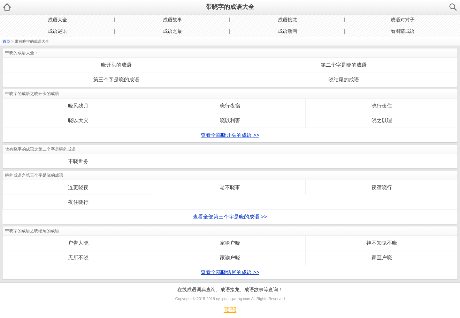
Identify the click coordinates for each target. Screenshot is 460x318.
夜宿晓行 (382, 187)
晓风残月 (78, 105)
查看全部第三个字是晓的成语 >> (230, 216)
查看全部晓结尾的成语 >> (230, 272)
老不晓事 (230, 187)
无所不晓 (78, 257)
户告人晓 (78, 243)
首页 (6, 41)
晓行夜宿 (230, 105)
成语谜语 (57, 31)
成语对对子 (403, 19)
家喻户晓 (230, 243)
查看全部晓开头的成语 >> (230, 135)
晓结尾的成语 (343, 79)
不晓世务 (78, 161)
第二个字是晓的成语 (344, 65)
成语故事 (172, 19)
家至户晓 (382, 257)
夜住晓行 (78, 202)
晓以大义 (78, 120)
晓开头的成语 (116, 65)
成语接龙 (287, 19)
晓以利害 (230, 120)
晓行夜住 (382, 105)
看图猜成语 (403, 31)
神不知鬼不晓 (381, 243)
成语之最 (172, 31)
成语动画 (287, 31)
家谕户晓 (230, 257)
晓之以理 (382, 120)
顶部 (230, 309)
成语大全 (57, 19)
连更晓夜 (78, 187)
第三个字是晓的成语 (116, 79)
